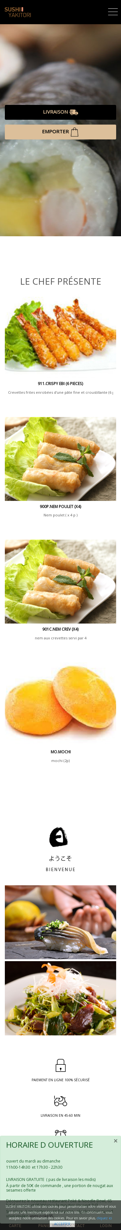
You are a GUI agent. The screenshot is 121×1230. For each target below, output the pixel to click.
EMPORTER (60, 132)
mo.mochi (61, 752)
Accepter (62, 1224)
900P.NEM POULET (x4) (60, 506)
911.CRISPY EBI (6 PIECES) (60, 383)
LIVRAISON (60, 112)
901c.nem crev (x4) (60, 629)
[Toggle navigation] (113, 10)
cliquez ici (104, 1218)
